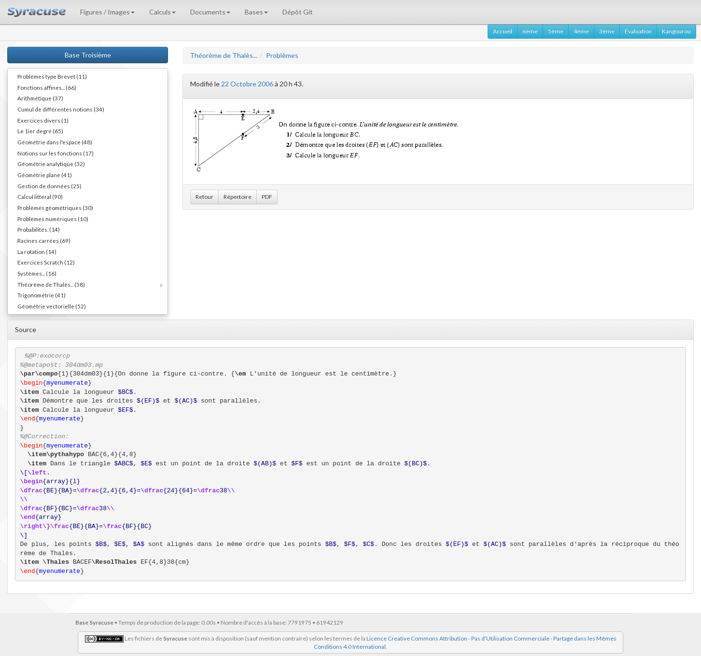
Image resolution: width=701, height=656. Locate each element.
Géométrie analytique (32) (51, 163)
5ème (555, 31)
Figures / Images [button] (107, 12)
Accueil (502, 31)
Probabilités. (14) (38, 229)
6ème (530, 31)
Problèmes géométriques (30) (55, 207)
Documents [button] (210, 12)
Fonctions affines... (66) (46, 87)
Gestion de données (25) (49, 185)
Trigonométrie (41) (41, 295)
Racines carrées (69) (43, 240)
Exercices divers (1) (43, 120)
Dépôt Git (297, 12)
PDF (267, 196)
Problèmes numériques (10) (52, 218)
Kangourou (676, 31)
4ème (581, 31)
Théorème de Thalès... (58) (51, 284)
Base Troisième (88, 55)
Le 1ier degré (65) (40, 130)
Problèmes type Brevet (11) (52, 76)
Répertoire (238, 196)
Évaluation (638, 31)
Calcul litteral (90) (40, 196)
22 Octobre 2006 (247, 84)
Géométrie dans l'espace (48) (54, 142)
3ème (607, 31)
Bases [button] (256, 12)
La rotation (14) (36, 251)
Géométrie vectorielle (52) (51, 306)
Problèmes (282, 55)
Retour (204, 196)
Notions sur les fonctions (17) (55, 153)
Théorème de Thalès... (223, 55)
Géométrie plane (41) (44, 174)
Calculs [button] (162, 12)
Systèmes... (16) (36, 273)
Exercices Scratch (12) (46, 262)
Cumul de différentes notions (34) (60, 109)
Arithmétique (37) (40, 98)
